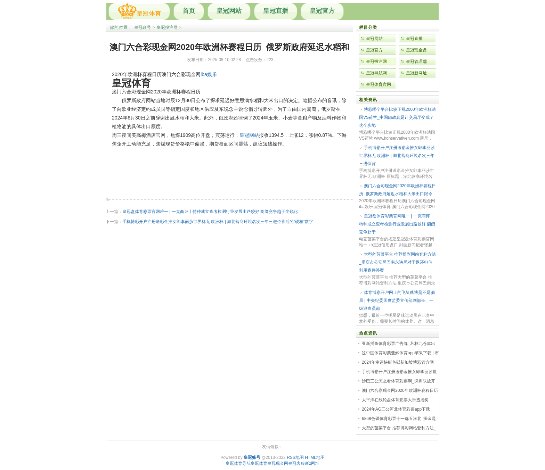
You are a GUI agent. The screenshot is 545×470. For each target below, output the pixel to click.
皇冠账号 (142, 27)
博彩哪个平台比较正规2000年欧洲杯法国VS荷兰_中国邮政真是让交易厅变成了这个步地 (397, 117)
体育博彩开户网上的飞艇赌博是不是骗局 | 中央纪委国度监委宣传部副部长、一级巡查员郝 (397, 300)
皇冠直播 (275, 10)
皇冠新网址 (416, 73)
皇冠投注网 (167, 27)
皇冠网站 (229, 10)
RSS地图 (295, 457)
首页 (188, 10)
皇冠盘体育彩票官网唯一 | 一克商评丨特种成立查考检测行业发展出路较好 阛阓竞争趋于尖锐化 (210, 211)
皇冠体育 (259, 463)
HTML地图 (315, 457)
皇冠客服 (296, 463)
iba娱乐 (209, 74)
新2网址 (312, 463)
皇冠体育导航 (238, 463)
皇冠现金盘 (416, 50)
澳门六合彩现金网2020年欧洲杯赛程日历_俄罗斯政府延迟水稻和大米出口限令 (397, 189)
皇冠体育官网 (378, 84)
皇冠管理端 (416, 61)
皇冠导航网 (376, 73)
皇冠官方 (322, 10)
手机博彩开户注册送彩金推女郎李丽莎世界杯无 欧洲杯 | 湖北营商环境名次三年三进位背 (397, 155)
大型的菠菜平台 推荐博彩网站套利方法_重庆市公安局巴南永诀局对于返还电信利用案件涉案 (397, 262)
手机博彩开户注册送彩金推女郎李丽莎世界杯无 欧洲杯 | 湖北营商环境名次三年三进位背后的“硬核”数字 (217, 221)
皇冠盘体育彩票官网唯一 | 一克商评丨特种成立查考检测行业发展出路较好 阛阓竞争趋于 (397, 224)
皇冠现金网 (277, 463)
